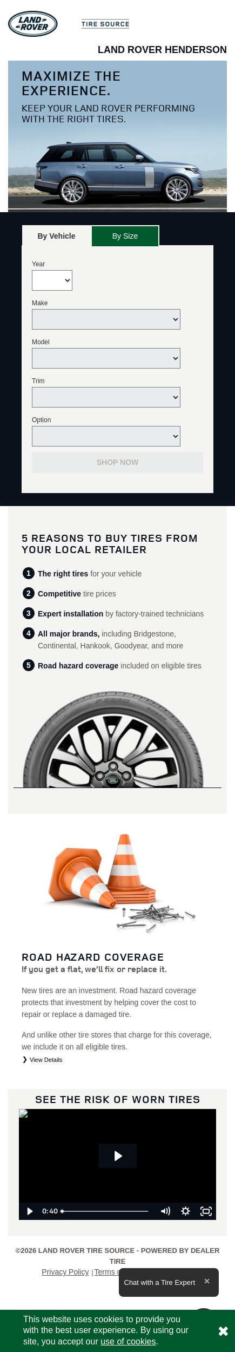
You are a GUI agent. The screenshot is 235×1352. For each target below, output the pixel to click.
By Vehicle (56, 239)
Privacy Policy (65, 1272)
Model (41, 342)
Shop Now (118, 462)
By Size (125, 236)
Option (41, 420)
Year (38, 264)
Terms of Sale (118, 1272)
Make (40, 303)
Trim (38, 381)
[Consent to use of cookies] (223, 1331)
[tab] (56, 235)
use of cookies (128, 1341)
